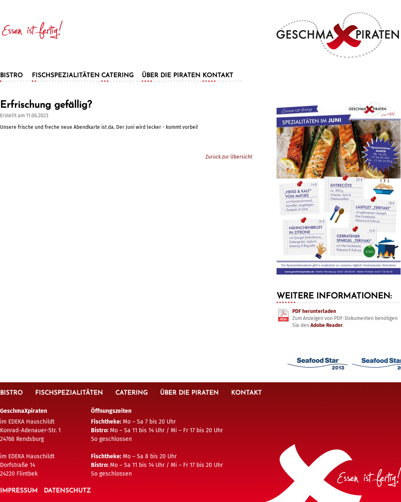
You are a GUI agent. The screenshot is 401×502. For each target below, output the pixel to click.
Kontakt (218, 76)
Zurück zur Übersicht (228, 157)
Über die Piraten (171, 76)
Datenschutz (67, 491)
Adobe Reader (326, 325)
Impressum (19, 491)
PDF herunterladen (314, 311)
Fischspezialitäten (66, 76)
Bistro (11, 76)
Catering (117, 76)
